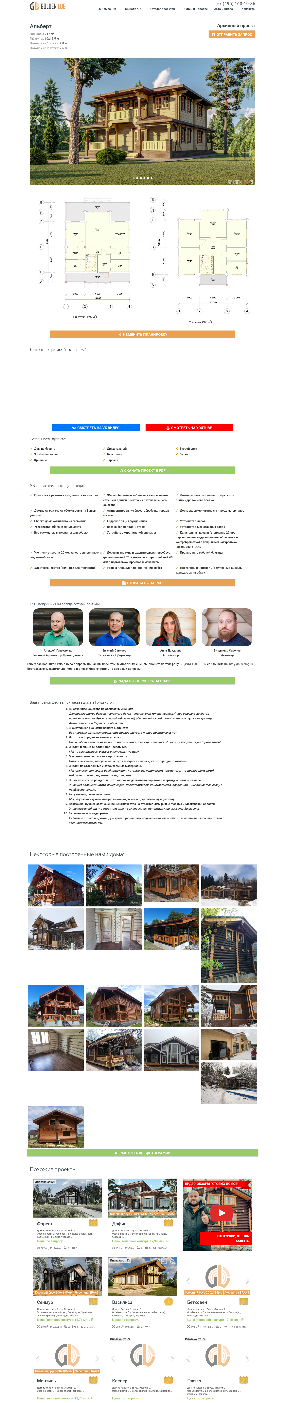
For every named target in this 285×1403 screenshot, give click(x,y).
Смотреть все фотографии (142, 1152)
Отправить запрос (232, 34)
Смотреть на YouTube (189, 427)
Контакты (248, 9)
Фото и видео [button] (225, 9)
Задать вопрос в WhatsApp (142, 680)
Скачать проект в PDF (142, 470)
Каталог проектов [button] (164, 9)
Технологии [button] (134, 9)
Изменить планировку (142, 334)
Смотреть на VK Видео (96, 427)
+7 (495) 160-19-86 (236, 3)
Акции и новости (196, 9)
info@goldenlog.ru (240, 664)
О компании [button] (109, 9)
